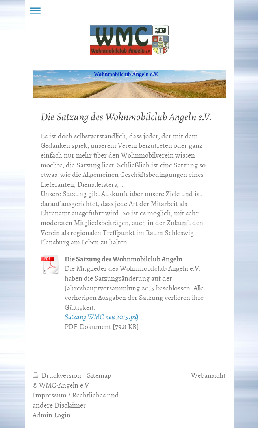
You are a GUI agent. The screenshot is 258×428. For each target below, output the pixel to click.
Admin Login (52, 415)
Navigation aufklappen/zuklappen (129, 10)
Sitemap (99, 375)
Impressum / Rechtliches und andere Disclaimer (76, 399)
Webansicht (208, 375)
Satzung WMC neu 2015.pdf (102, 316)
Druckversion (58, 375)
